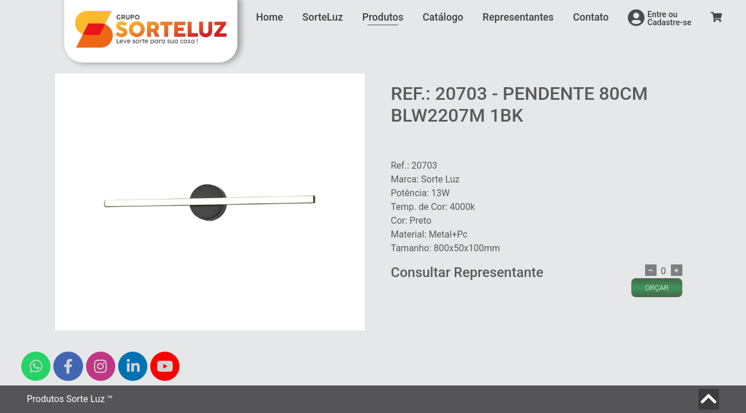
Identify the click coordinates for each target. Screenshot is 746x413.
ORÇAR (657, 287)
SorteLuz (322, 17)
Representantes (517, 17)
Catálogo (443, 17)
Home (269, 17)
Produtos (383, 17)
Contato (590, 17)
